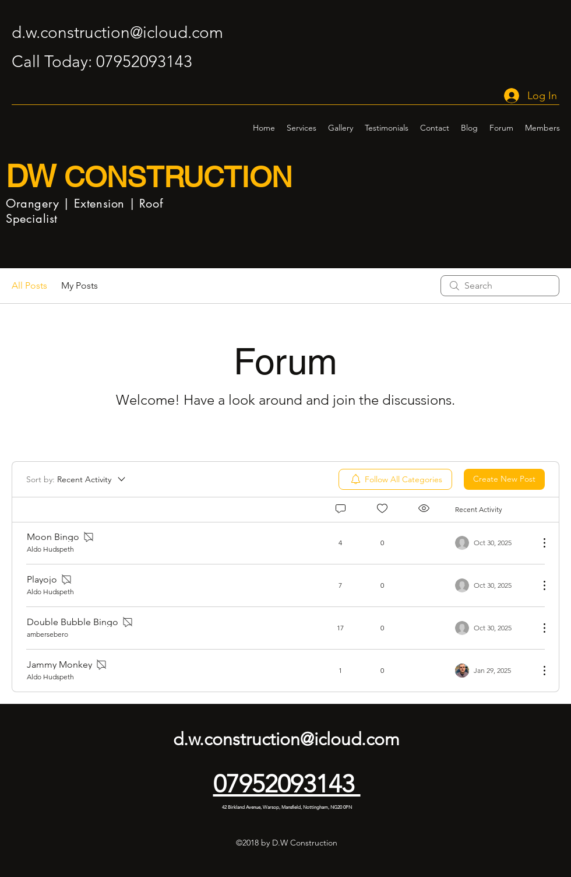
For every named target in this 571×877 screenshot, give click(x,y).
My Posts (79, 285)
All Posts (29, 285)
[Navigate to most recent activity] (492, 543)
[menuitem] (395, 479)
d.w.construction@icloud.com (117, 32)
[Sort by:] (76, 479)
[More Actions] (538, 543)
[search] (499, 285)
